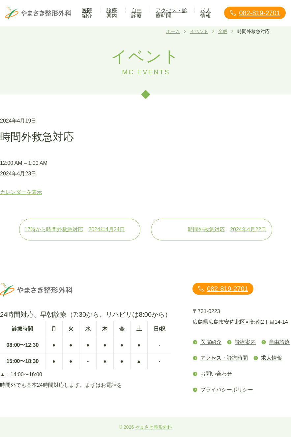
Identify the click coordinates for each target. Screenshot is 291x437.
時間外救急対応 (227, 229)
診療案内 (111, 13)
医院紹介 (87, 13)
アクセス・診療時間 (171, 13)
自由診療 (136, 13)
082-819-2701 (255, 13)
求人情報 (205, 13)
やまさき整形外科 (153, 427)
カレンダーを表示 (21, 192)
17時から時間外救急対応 (80, 229)
